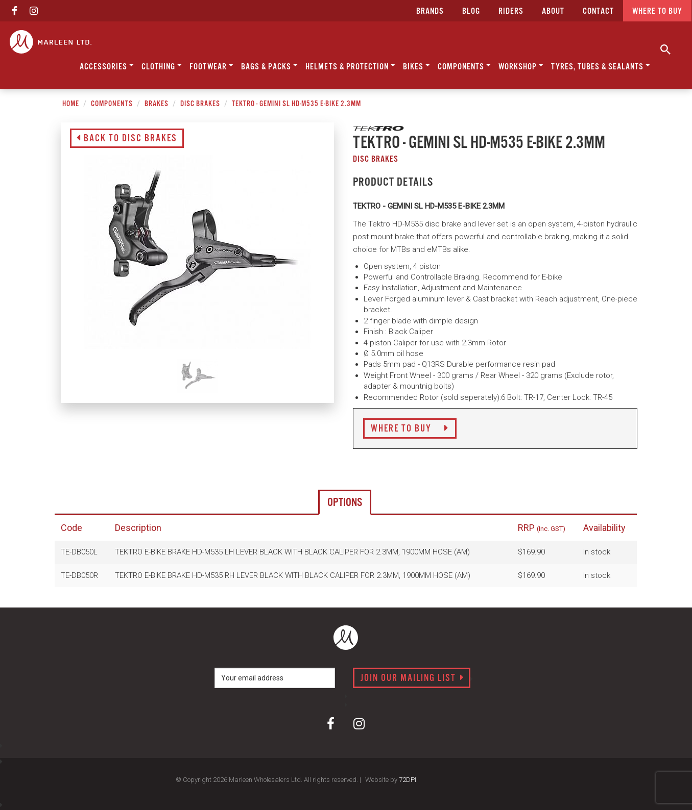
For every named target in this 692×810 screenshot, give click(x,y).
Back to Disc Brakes (127, 139)
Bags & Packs (269, 65)
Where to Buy (410, 429)
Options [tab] (344, 502)
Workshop (521, 65)
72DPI (407, 779)
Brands (430, 11)
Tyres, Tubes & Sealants (601, 65)
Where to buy (657, 11)
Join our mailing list (412, 678)
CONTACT (598, 11)
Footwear (211, 65)
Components (464, 65)
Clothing (161, 65)
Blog (471, 11)
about (553, 11)
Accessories (107, 65)
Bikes (417, 65)
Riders (510, 11)
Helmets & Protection (350, 65)
